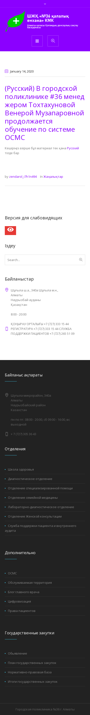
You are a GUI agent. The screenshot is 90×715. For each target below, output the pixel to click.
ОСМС (12, 573)
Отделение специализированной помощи (40, 488)
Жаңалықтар (53, 176)
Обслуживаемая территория (30, 582)
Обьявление (17, 653)
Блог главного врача (23, 592)
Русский (73, 148)
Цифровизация (19, 601)
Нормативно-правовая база (30, 672)
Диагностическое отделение (30, 479)
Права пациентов (22, 611)
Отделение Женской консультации (35, 516)
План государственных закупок (32, 663)
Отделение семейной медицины (33, 497)
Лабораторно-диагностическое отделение (41, 507)
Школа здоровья (21, 469)
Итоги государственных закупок (33, 681)
